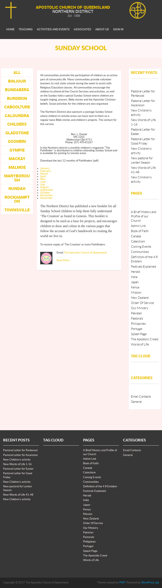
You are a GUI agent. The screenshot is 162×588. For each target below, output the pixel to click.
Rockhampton (17, 199)
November (46, 195)
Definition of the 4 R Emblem (100, 486)
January (45, 168)
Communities (140, 252)
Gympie (17, 150)
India (134, 277)
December (46, 198)
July (42, 184)
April (43, 176)
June (43, 181)
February (45, 171)
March (44, 173)
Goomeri (17, 141)
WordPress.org (150, 582)
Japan (135, 282)
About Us (102, 29)
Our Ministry (139, 308)
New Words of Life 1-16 (17, 464)
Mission (136, 292)
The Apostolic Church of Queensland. (85, 252)
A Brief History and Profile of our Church (143, 216)
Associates (82, 29)
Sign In (118, 29)
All (17, 72)
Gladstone (17, 133)
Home (10, 29)
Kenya (135, 287)
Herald (135, 271)
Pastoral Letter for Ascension (20, 455)
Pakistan (136, 313)
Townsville (17, 210)
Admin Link (138, 226)
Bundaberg (17, 89)
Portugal (136, 329)
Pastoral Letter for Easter (18, 468)
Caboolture (17, 107)
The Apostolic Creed (144, 339)
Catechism (138, 241)
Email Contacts (141, 396)
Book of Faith (140, 231)
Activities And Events (53, 29)
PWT (122, 582)
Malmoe (17, 167)
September (46, 190)
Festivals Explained (143, 266)
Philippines (138, 323)
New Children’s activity (17, 459)
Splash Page (139, 334)
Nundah (16, 188)
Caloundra (17, 115)
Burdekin (17, 98)
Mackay (17, 158)
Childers (17, 124)
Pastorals (137, 318)
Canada (136, 236)
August (44, 187)
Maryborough (17, 178)
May (43, 179)
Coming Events (141, 246)
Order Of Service (142, 303)
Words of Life (140, 344)
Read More (63, 260)
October (45, 192)
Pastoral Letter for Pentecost (20, 450)
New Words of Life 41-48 (18, 494)
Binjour (17, 81)
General (136, 401)
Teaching (26, 29)
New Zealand (140, 297)
